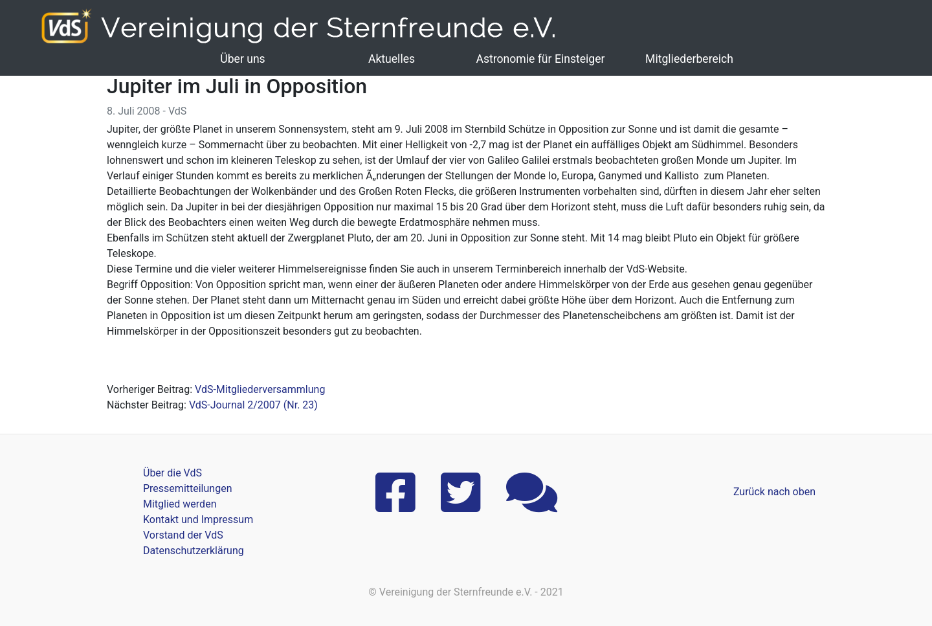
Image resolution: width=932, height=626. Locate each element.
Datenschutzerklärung (193, 550)
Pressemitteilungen (187, 488)
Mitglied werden (179, 504)
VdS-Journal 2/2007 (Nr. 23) (253, 405)
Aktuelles (391, 58)
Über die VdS (172, 473)
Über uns (242, 58)
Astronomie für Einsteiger (540, 58)
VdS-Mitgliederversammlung (260, 389)
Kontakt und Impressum (198, 519)
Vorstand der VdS (183, 535)
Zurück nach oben (774, 492)
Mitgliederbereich (689, 58)
